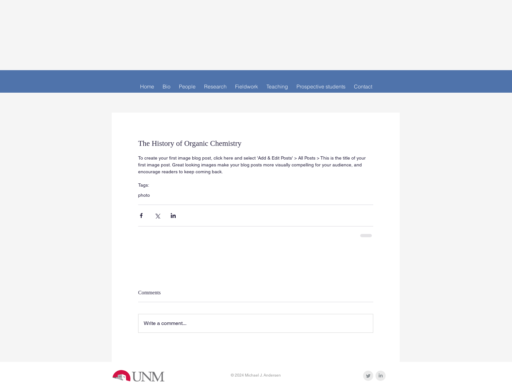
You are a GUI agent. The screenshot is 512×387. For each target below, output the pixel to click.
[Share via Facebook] (141, 215)
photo (144, 195)
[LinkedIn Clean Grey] (381, 376)
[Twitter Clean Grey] (368, 376)
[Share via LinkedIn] (173, 215)
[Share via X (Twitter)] (157, 215)
